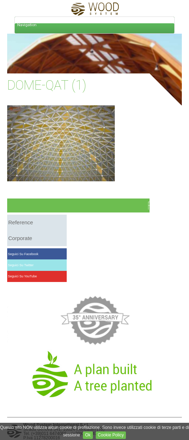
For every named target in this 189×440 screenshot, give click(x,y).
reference (20, 222)
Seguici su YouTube (22, 276)
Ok (87, 434)
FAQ (156, 205)
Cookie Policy (111, 434)
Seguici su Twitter (21, 265)
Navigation (27, 25)
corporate (20, 238)
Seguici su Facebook (23, 254)
